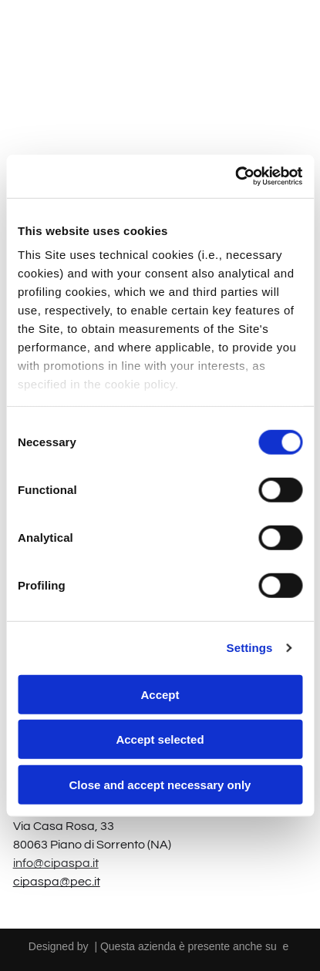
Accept (159, 694)
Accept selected (160, 739)
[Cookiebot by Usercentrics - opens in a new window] (234, 176)
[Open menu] (288, 36)
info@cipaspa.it (56, 863)
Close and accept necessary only (160, 784)
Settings (250, 647)
